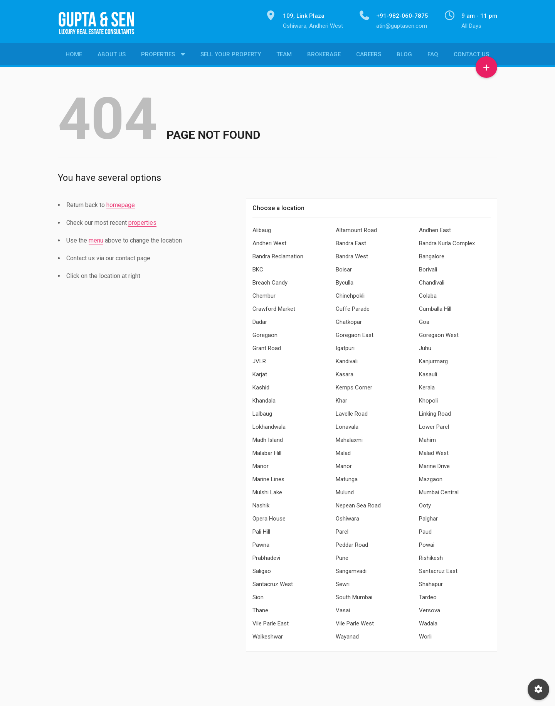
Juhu (425, 346)
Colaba (428, 293)
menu (96, 238)
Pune (342, 556)
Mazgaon (430, 477)
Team (284, 55)
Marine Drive (434, 464)
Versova (429, 608)
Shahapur (431, 582)
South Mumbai (354, 595)
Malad (343, 451)
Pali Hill (261, 529)
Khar (341, 398)
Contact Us (471, 55)
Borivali (428, 267)
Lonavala (347, 424)
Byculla (344, 280)
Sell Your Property (230, 55)
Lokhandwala (269, 424)
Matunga (347, 477)
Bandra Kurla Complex (447, 241)
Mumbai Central (439, 490)
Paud (425, 529)
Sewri (343, 582)
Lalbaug (262, 411)
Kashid (260, 385)
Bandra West (352, 254)
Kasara (344, 372)
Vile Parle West (355, 621)
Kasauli (428, 372)
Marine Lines (268, 477)
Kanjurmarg (433, 359)
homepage (120, 203)
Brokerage (324, 55)
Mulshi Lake (267, 490)
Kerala (427, 385)
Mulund (345, 490)
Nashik (260, 503)
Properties (158, 55)
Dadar (259, 320)
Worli (425, 634)
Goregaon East (354, 333)
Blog (404, 55)
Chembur (264, 293)
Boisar (344, 267)
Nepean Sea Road (358, 503)
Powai (426, 542)
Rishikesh (431, 556)
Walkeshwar (267, 634)
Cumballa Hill (435, 306)
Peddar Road (352, 542)
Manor (260, 464)
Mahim (427, 438)
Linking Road (435, 411)
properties (142, 220)
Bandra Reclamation (277, 254)
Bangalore (431, 254)
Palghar (428, 516)
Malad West (434, 451)
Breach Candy (270, 280)
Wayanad (347, 634)
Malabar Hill (266, 451)
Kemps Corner (354, 385)
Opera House (269, 516)
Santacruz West (272, 582)
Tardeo (428, 595)
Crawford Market (273, 306)
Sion (258, 595)
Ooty (425, 503)
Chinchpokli (350, 293)
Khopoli (428, 398)
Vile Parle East (270, 621)
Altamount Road (356, 228)
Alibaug (261, 228)
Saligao (261, 569)
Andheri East (435, 228)
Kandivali (347, 359)
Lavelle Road (352, 411)
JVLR (259, 359)
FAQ (432, 55)
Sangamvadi (351, 569)
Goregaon (265, 333)
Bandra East (351, 241)
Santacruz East (438, 569)
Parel (342, 529)
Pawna (260, 542)
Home (74, 55)
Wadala (428, 621)
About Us (112, 55)
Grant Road (266, 346)
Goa (424, 320)
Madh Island (267, 438)
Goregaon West (439, 333)
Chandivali (431, 280)
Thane (260, 608)
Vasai (343, 608)
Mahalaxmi (349, 438)
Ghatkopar (349, 320)
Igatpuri (345, 346)
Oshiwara (347, 516)
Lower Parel (434, 424)
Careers (368, 55)
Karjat (259, 372)
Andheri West (269, 241)
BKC (257, 267)
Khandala (264, 398)
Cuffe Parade (353, 306)
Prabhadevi (266, 556)
